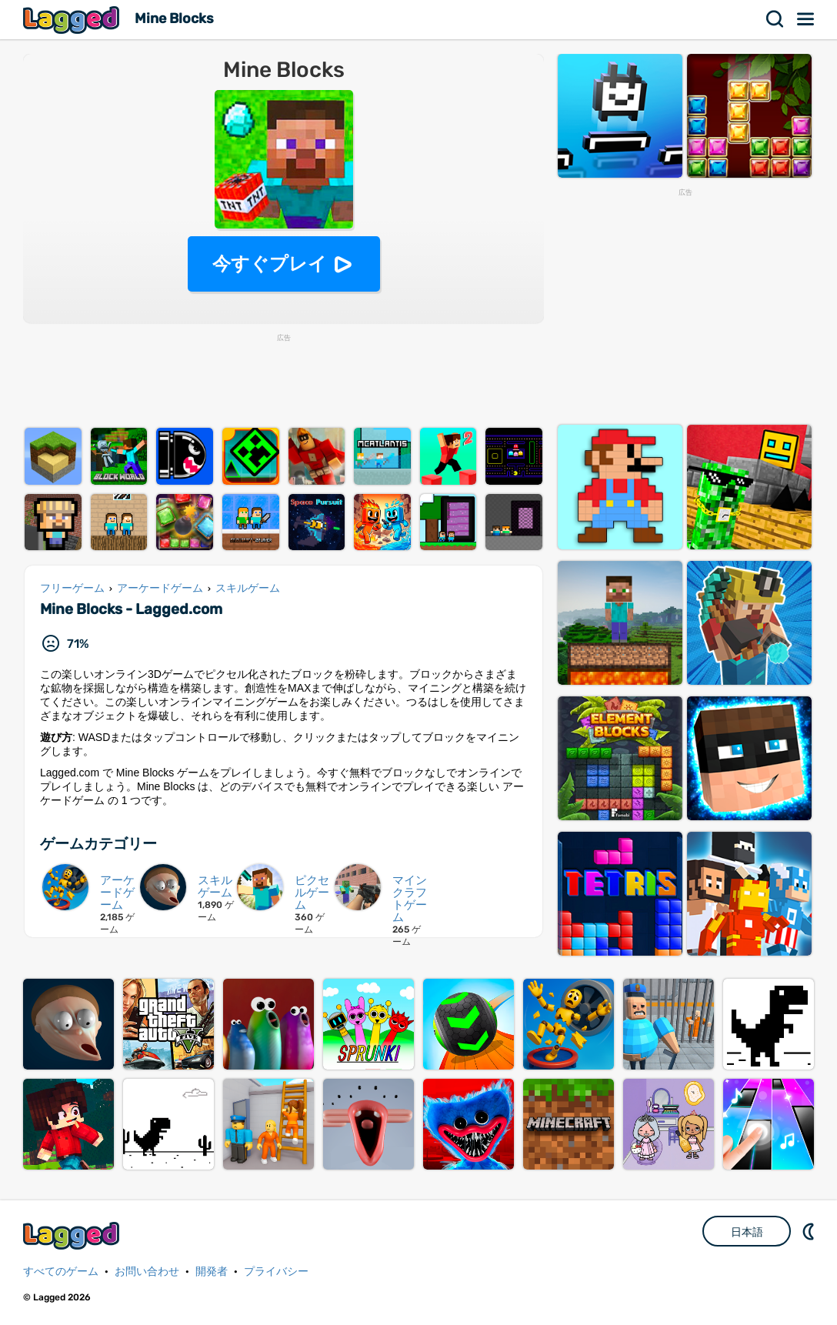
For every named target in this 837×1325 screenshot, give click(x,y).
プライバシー (276, 1271)
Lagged (73, 19)
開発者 (211, 1271)
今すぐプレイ (269, 263)
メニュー (806, 19)
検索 (775, 19)
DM (810, 1231)
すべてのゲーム (60, 1271)
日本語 (747, 1232)
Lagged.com (73, 1235)
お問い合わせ (147, 1271)
